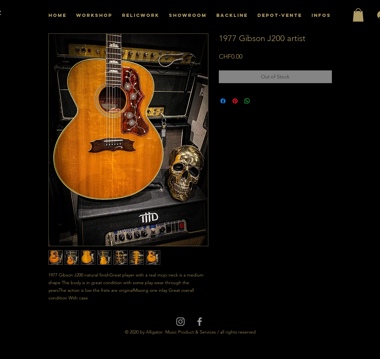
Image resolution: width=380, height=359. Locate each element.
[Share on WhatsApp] (247, 101)
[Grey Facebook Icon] (199, 321)
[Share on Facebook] (223, 101)
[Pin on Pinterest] (235, 101)
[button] (358, 15)
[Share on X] (259, 101)
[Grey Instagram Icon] (180, 321)
